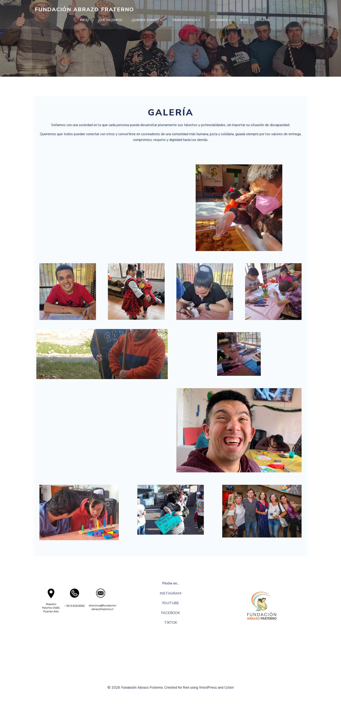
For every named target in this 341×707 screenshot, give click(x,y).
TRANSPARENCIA (186, 20)
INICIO (84, 20)
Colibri (229, 693)
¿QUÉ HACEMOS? (110, 20)
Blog (244, 20)
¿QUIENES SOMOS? (147, 20)
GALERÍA (263, 20)
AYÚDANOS (221, 20)
